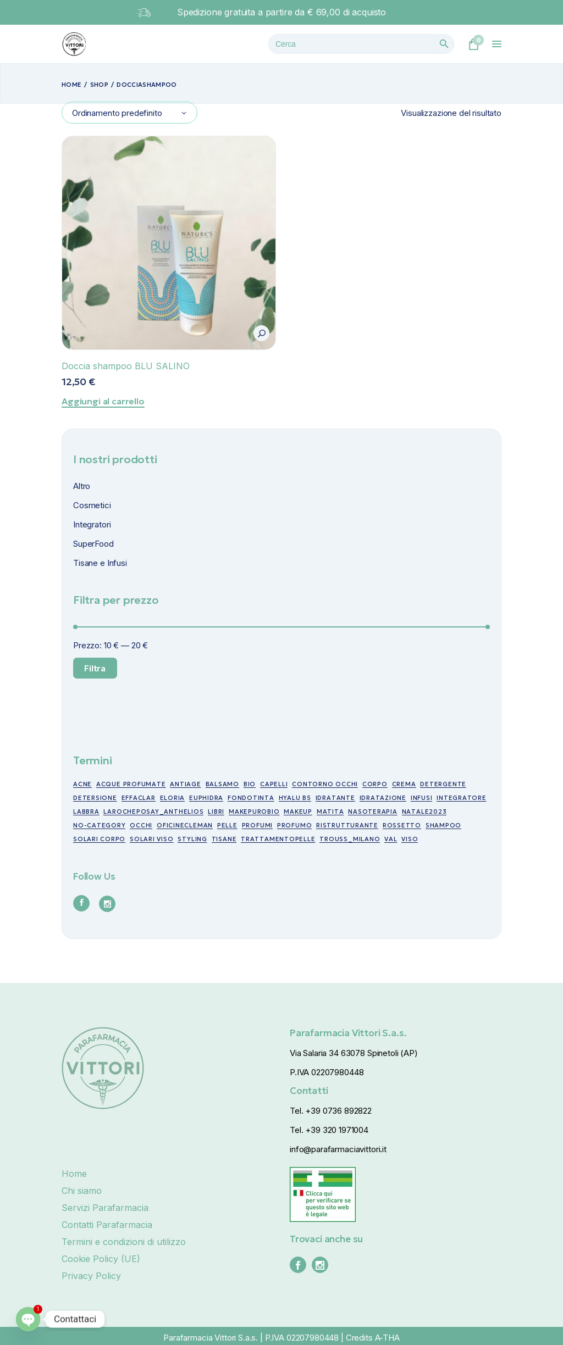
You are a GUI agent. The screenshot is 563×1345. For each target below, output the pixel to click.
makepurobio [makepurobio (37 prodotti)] (254, 811)
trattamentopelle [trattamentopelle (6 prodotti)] (278, 839)
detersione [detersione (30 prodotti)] (95, 798)
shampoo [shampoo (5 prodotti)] (443, 825)
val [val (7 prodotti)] (390, 839)
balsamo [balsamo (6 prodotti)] (222, 784)
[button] (261, 333)
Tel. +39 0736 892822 (331, 1110)
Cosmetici (92, 505)
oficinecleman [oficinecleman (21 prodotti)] (185, 825)
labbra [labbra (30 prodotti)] (86, 811)
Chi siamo (82, 1190)
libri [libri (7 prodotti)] (216, 811)
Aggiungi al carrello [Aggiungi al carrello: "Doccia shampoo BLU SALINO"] (103, 401)
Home (74, 1173)
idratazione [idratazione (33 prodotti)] (383, 798)
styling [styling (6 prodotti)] (192, 839)
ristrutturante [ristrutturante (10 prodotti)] (347, 825)
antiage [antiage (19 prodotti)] (185, 784)
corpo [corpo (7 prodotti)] (375, 784)
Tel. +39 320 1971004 (329, 1130)
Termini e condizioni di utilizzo (124, 1241)
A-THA (387, 1337)
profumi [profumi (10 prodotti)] (257, 825)
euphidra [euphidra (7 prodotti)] (206, 798)
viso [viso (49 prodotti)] (409, 839)
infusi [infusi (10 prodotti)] (422, 798)
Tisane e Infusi (100, 563)
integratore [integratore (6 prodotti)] (461, 798)
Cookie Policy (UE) (101, 1258)
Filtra (95, 668)
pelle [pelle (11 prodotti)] (227, 825)
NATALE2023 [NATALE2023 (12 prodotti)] (424, 811)
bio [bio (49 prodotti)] (250, 784)
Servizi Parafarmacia (105, 1207)
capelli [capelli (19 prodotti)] (274, 784)
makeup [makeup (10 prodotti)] (298, 811)
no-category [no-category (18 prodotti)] (99, 825)
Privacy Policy (91, 1275)
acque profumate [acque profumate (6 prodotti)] (131, 784)
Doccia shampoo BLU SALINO (126, 365)
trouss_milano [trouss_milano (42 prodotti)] (349, 839)
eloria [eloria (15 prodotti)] (172, 798)
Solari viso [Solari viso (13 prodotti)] (151, 839)
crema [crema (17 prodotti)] (404, 784)
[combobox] (129, 113)
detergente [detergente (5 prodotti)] (443, 784)
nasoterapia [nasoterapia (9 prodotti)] (372, 811)
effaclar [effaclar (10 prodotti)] (139, 798)
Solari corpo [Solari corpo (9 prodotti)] (99, 839)
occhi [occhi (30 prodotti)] (141, 825)
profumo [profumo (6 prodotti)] (294, 825)
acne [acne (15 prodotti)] (82, 784)
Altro (81, 486)
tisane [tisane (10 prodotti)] (224, 839)
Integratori (92, 524)
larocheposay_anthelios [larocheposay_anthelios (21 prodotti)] (153, 811)
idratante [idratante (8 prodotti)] (335, 798)
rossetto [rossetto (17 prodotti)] (402, 825)
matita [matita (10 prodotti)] (330, 811)
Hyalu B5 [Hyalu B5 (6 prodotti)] (295, 798)
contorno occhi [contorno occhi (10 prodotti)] (325, 784)
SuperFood (93, 543)
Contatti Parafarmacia (107, 1224)
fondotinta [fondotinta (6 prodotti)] (251, 798)
